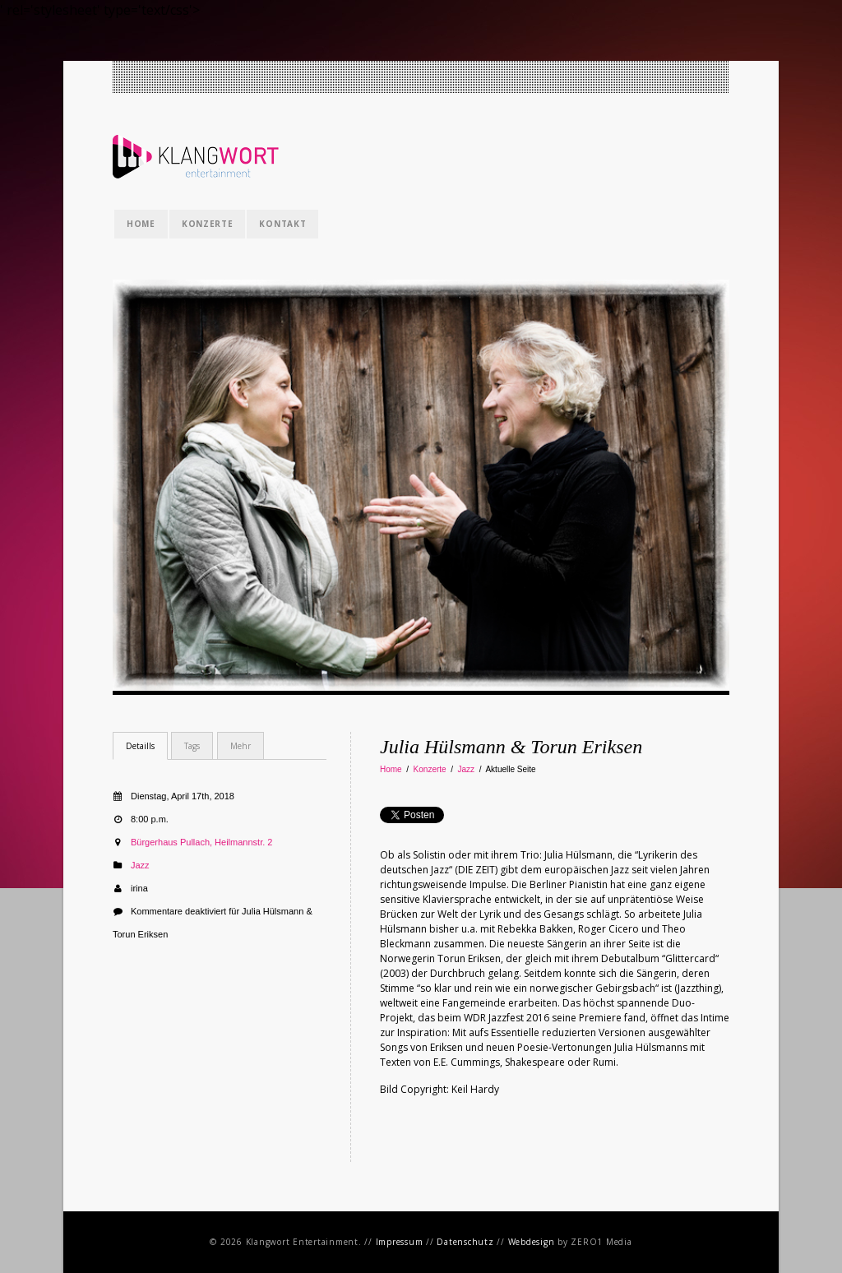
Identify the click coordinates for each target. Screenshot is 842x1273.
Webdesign (531, 1242)
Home (141, 223)
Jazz (466, 769)
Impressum (399, 1242)
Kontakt (282, 223)
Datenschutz (465, 1242)
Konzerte (208, 223)
